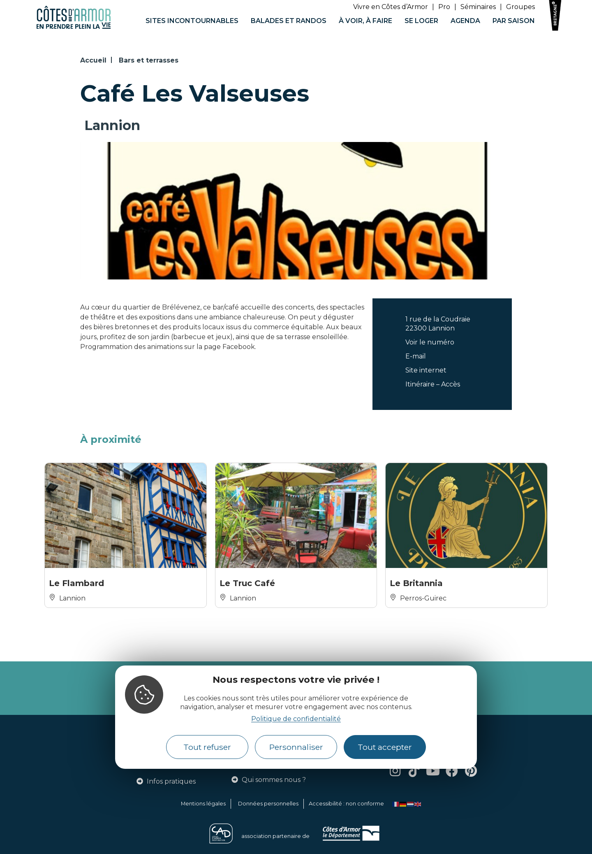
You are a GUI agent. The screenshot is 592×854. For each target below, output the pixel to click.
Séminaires (478, 7)
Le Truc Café (247, 583)
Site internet (425, 370)
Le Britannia (416, 583)
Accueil (93, 60)
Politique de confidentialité (296, 719)
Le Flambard (76, 583)
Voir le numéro (429, 342)
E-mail (415, 356)
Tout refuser (207, 747)
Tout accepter (385, 747)
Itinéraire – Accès (432, 384)
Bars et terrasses (148, 60)
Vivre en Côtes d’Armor (390, 7)
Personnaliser (296, 747)
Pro (444, 7)
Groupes (520, 7)
